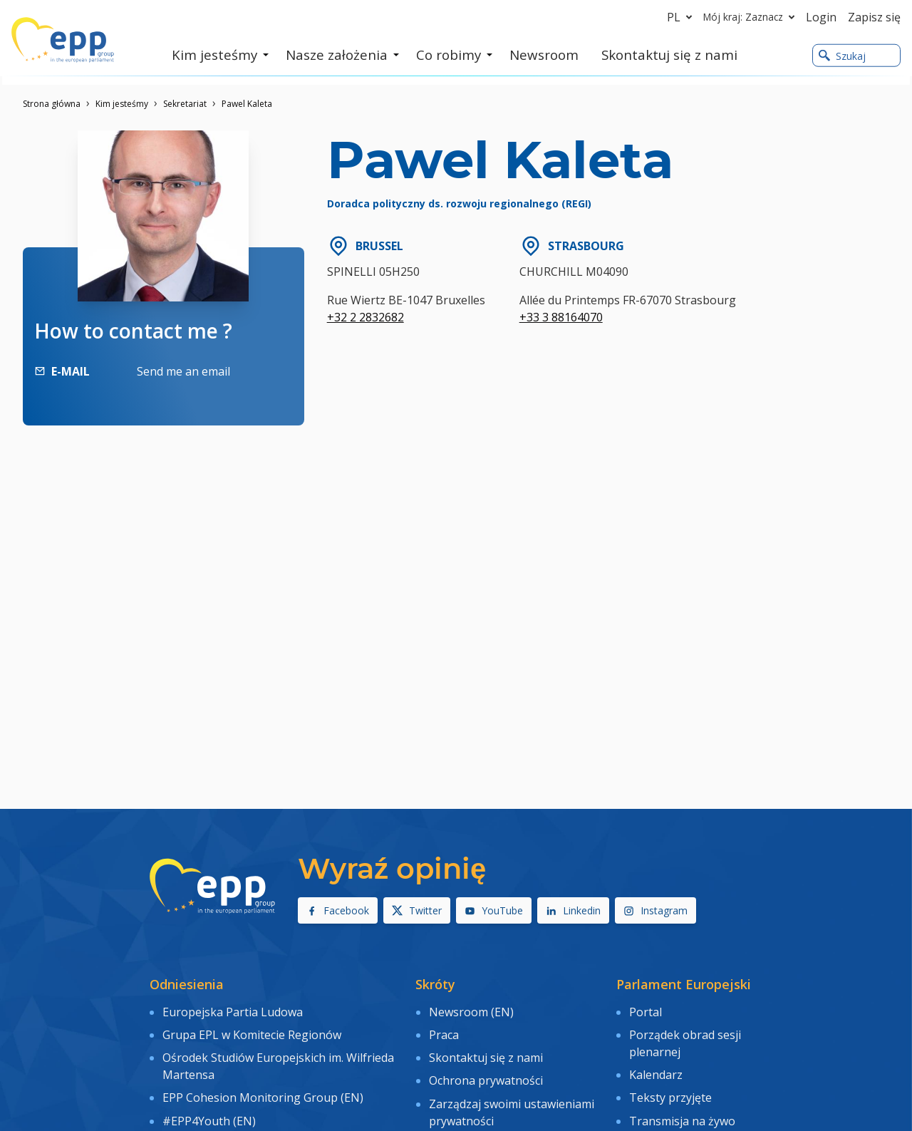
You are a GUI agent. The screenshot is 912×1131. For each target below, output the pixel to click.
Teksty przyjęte (670, 1089)
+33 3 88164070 (561, 317)
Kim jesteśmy (121, 104)
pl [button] (682, 17)
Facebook (337, 910)
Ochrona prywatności (486, 1072)
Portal (645, 1010)
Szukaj (842, 56)
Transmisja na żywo (682, 1109)
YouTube (494, 910)
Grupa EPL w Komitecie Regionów (251, 1031)
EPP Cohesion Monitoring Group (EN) (262, 1089)
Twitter (417, 910)
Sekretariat (185, 104)
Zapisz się (874, 17)
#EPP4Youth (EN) (209, 1109)
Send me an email (183, 371)
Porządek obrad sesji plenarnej (685, 1039)
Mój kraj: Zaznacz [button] (751, 17)
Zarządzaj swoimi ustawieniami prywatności (511, 1101)
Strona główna (52, 104)
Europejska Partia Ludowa (232, 1010)
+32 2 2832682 (365, 317)
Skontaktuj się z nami (486, 1051)
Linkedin (573, 910)
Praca (444, 1031)
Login (821, 17)
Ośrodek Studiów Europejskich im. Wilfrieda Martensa (278, 1059)
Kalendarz (656, 1068)
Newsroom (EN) (471, 1010)
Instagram (655, 910)
